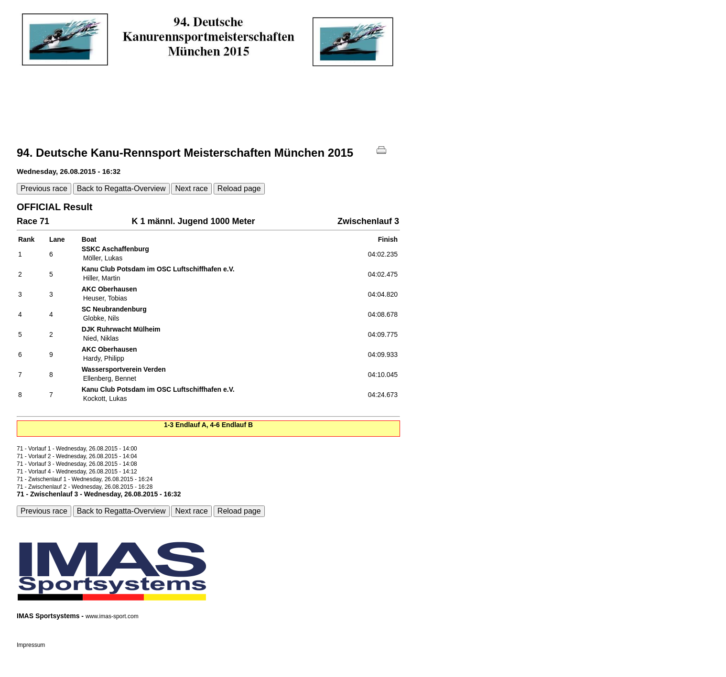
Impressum (31, 645)
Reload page (239, 188)
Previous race (44, 188)
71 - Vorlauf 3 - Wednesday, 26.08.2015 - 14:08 (77, 464)
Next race (191, 188)
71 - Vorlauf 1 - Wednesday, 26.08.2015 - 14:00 (77, 448)
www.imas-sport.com (112, 616)
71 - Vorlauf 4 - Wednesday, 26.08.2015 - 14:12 (77, 471)
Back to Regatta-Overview (121, 188)
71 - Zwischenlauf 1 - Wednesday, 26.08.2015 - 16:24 (84, 479)
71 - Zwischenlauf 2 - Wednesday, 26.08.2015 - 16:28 (84, 487)
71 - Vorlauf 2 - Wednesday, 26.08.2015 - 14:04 (77, 456)
